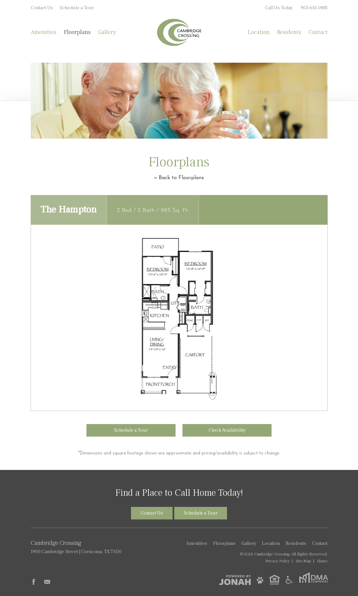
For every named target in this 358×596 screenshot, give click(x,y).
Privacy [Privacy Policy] (277, 561)
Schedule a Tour (77, 8)
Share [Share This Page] (322, 561)
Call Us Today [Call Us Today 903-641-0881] (296, 8)
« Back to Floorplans (179, 178)
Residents (289, 32)
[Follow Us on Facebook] (34, 582)
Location (258, 32)
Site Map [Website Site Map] (303, 561)
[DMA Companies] (313, 581)
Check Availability (227, 430)
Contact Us (42, 8)
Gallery (107, 32)
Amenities (43, 32)
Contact (318, 32)
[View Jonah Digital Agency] (235, 580)
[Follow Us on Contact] (47, 582)
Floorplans (77, 32)
